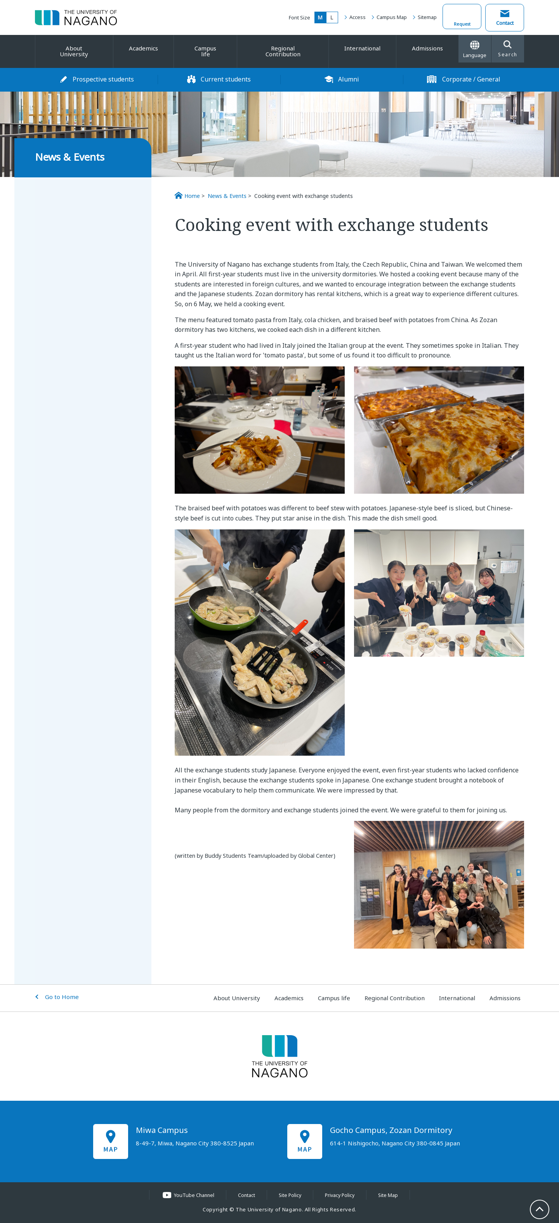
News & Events (227, 195)
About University (74, 51)
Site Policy (290, 1195)
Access (357, 17)
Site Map (390, 1195)
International (362, 48)
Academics (143, 48)
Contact (505, 22)
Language (474, 50)
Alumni (348, 79)
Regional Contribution (283, 51)
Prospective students (103, 79)
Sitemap (427, 17)
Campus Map (392, 17)
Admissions (427, 48)
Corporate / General (471, 79)
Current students (226, 79)
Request (462, 22)
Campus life (205, 51)
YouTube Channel (192, 1195)
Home (192, 195)
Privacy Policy (341, 1195)
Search (508, 50)
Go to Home (62, 997)
